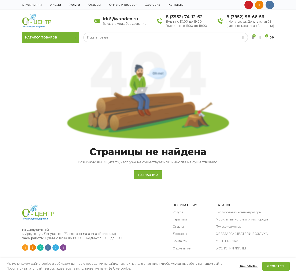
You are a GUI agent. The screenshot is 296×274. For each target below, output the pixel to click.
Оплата (178, 227)
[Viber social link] (63, 247)
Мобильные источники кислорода (242, 219)
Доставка (180, 234)
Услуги (178, 212)
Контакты (180, 241)
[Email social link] (25, 247)
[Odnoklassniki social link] (259, 5)
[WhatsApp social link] (40, 247)
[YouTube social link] (248, 5)
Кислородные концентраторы (238, 212)
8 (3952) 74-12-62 (184, 16)
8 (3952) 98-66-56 (245, 16)
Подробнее (248, 265)
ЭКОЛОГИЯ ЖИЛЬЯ (231, 248)
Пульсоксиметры (228, 227)
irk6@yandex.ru (120, 18)
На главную (148, 174)
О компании (182, 248)
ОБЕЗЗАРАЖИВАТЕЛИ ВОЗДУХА (242, 234)
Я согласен (276, 266)
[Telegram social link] (55, 247)
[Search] (165, 37)
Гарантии (180, 219)
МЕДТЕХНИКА (227, 241)
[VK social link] (270, 5)
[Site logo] (36, 20)
